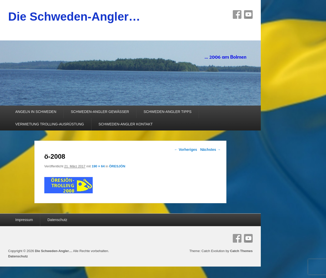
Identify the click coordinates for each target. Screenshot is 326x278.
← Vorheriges (185, 150)
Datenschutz (57, 220)
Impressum (24, 220)
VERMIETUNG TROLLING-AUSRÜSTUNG (49, 124)
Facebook (237, 14)
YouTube (248, 14)
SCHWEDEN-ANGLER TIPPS (168, 112)
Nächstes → (210, 150)
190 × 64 (98, 166)
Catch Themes (241, 251)
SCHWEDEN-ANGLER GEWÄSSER (100, 112)
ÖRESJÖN (117, 166)
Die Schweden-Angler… (74, 16)
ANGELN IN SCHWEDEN (35, 112)
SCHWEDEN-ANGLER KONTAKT (126, 124)
